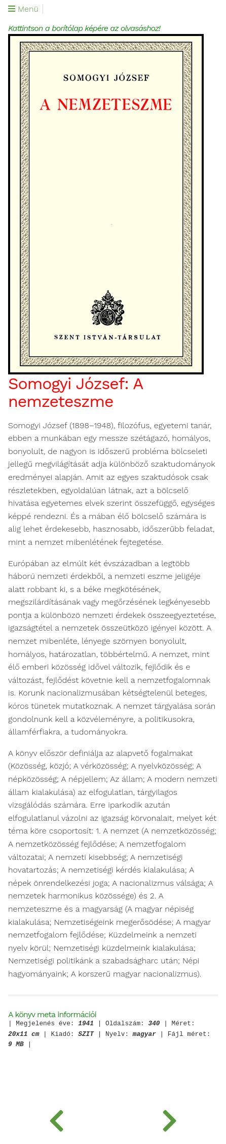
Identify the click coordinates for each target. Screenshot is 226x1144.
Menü (23, 9)
